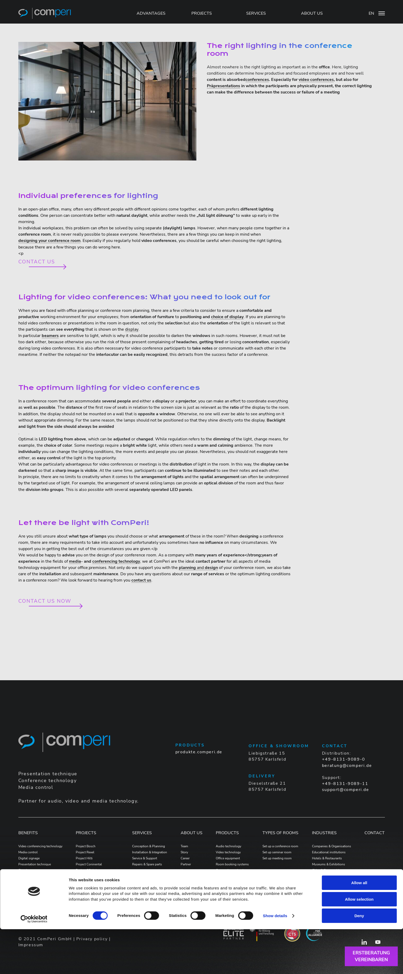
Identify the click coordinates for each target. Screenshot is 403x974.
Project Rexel (85, 852)
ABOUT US (312, 13)
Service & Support (144, 858)
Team (184, 846)
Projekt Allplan (86, 895)
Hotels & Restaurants (327, 858)
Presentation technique (34, 864)
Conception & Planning (148, 846)
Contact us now (45, 601)
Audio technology (228, 846)
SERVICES (256, 13)
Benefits (28, 833)
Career (185, 858)
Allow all (359, 927)
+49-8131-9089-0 (343, 759)
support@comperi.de (345, 790)
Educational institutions (329, 852)
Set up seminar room (276, 852)
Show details (275, 960)
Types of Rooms (280, 833)
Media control (28, 852)
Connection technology (232, 870)
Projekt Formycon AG (91, 889)
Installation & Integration (149, 852)
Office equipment (228, 858)
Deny (359, 960)
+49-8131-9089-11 (345, 784)
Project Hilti (84, 858)
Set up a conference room (280, 846)
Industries (324, 833)
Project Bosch (85, 846)
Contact (374, 833)
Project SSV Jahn (87, 870)
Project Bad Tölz (87, 876)
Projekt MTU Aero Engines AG (97, 883)
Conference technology (34, 876)
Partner (186, 864)
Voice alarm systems (230, 876)
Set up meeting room (277, 858)
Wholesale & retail (325, 876)
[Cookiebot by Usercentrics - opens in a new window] (34, 964)
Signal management (32, 870)
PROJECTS (201, 13)
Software (222, 883)
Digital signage (29, 858)
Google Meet (27, 883)
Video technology (228, 852)
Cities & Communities (327, 870)
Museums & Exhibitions (328, 864)
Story (184, 852)
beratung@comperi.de (347, 765)
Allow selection (359, 944)
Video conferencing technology (40, 846)
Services (142, 833)
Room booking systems (232, 864)
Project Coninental (89, 864)
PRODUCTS (227, 833)
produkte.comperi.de (198, 752)
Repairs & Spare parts (147, 864)
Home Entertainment (326, 883)
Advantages (151, 13)
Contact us (36, 262)
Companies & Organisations (331, 846)
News (185, 870)
